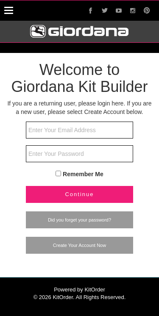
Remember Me (83, 174)
